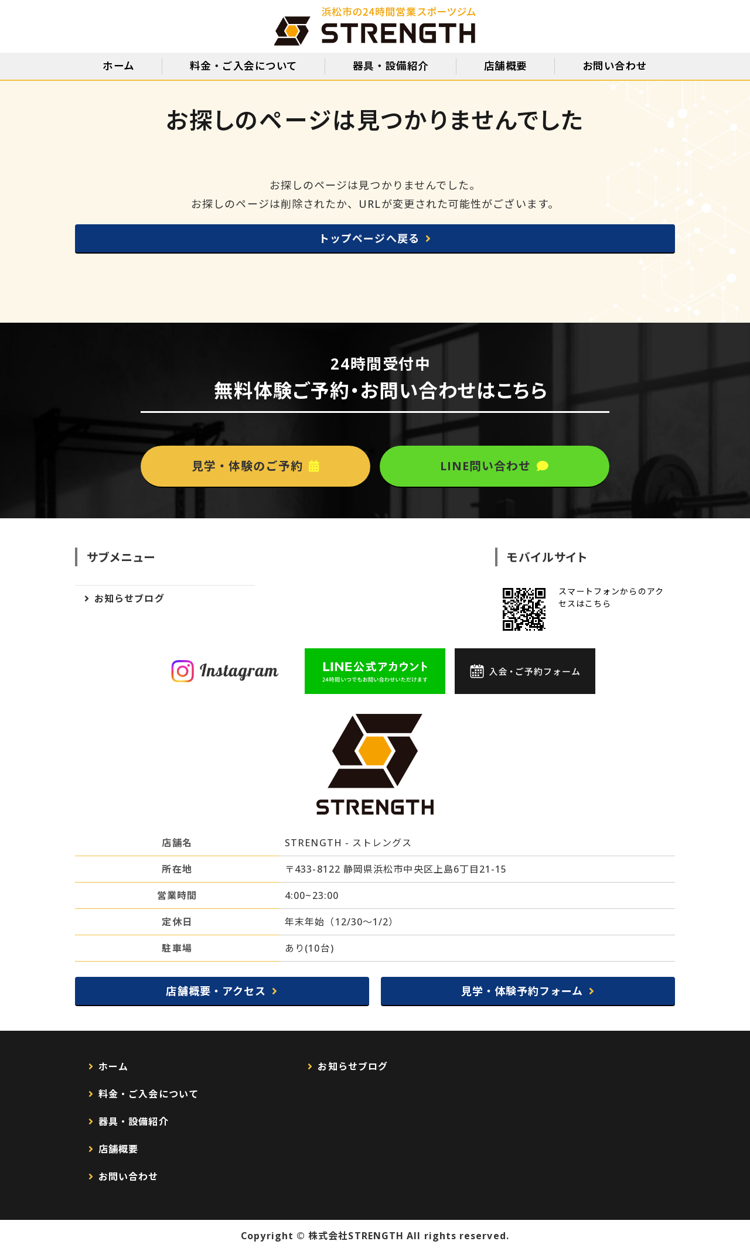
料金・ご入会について (244, 66)
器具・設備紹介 (391, 66)
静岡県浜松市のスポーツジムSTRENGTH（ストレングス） (375, 26)
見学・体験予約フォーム (522, 991)
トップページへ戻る (369, 238)
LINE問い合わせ (485, 466)
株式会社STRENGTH (356, 1235)
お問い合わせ (614, 66)
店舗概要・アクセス (216, 991)
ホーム (119, 66)
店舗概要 (505, 66)
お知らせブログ (129, 598)
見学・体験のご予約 (247, 466)
